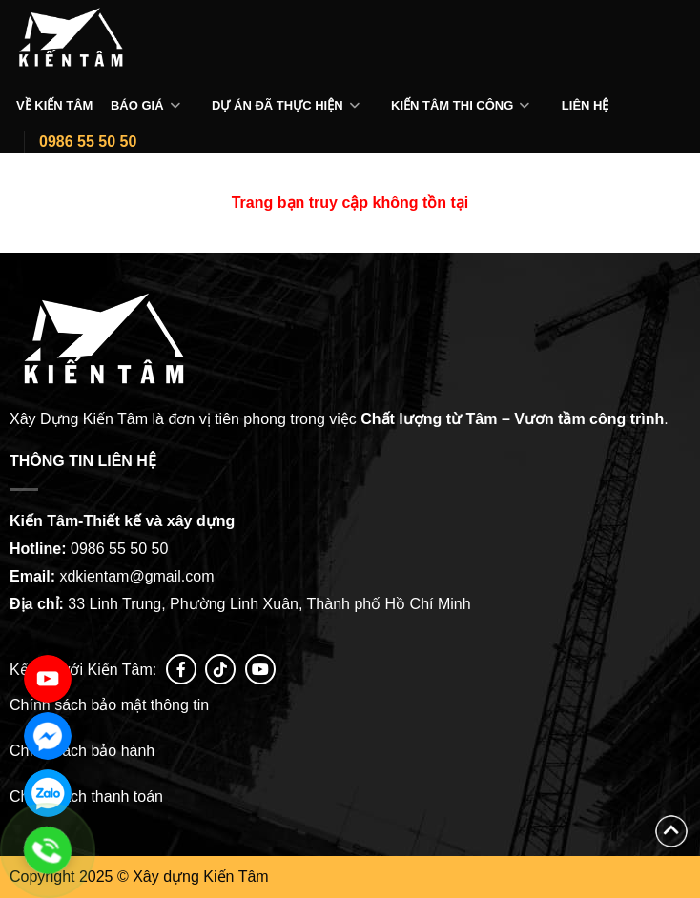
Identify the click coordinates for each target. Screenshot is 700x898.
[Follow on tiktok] (220, 669)
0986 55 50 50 (87, 141)
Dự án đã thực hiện (277, 105)
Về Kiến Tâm (54, 105)
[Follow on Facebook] (181, 669)
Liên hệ (585, 105)
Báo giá (137, 105)
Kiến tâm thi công (452, 105)
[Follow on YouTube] (260, 669)
